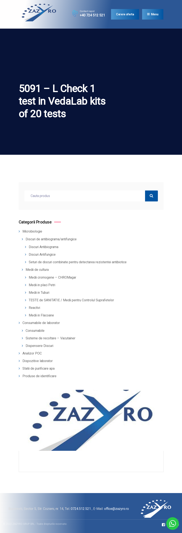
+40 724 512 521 (92, 15)
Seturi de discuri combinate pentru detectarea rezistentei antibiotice (78, 262)
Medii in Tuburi (39, 292)
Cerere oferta (125, 14)
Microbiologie (32, 231)
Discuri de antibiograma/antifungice (51, 239)
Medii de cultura (37, 269)
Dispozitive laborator (37, 361)
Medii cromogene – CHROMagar (52, 277)
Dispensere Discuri (39, 345)
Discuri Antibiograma (43, 247)
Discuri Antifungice (42, 254)
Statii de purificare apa (38, 368)
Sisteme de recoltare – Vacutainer (50, 338)
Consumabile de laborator (41, 322)
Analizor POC (32, 353)
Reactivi (34, 307)
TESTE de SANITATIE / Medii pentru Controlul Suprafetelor (71, 300)
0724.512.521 (81, 509)
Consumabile (35, 330)
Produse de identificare (39, 376)
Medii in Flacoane (41, 315)
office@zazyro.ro (116, 509)
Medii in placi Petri (42, 285)
